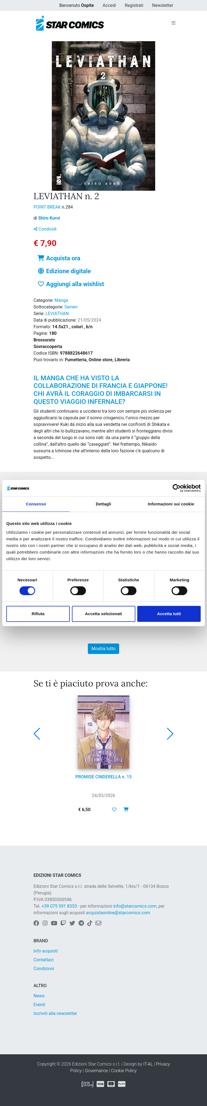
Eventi (39, 1004)
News (38, 995)
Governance (96, 1070)
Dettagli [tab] (103, 504)
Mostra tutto (103, 648)
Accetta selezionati (103, 613)
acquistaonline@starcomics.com (118, 912)
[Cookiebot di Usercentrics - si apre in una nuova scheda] (177, 488)
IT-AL (148, 1064)
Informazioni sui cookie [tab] (171, 504)
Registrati (134, 5)
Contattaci (43, 959)
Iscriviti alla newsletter (55, 1013)
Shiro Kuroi (49, 218)
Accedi (109, 5)
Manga (61, 300)
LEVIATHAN (57, 313)
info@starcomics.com (134, 906)
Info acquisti (45, 951)
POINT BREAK (47, 207)
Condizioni (43, 968)
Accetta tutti (169, 613)
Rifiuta (38, 613)
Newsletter (162, 5)
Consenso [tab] (36, 504)
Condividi (45, 229)
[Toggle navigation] (173, 23)
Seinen (71, 307)
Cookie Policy (124, 1070)
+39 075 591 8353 (59, 906)
